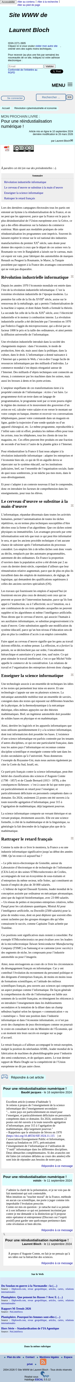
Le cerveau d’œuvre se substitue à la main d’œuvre (33, 187)
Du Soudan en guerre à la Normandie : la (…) (29, 1285)
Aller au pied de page (28, 5)
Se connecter (15, 98)
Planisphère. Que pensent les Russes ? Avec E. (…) (32, 1297)
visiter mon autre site (46, 46)
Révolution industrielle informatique (25, 182)
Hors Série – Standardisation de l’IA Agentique (30, 1328)
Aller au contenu (26, 1)
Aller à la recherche (47, 1)
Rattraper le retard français (19, 198)
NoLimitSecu (16, 1311)
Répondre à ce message (57, 1166)
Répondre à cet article (27, 1077)
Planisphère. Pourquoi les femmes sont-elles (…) (30, 1317)
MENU (58, 85)
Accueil (6, 108)
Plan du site (12, 1357)
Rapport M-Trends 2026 (16, 1308)
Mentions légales (48, 1357)
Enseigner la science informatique (23, 192)
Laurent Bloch (62, 140)
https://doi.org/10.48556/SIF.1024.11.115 (31, 1135)
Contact (29, 1357)
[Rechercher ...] (51, 97)
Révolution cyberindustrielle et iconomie (35, 108)
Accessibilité (8, 2)
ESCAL (39, 1379)
